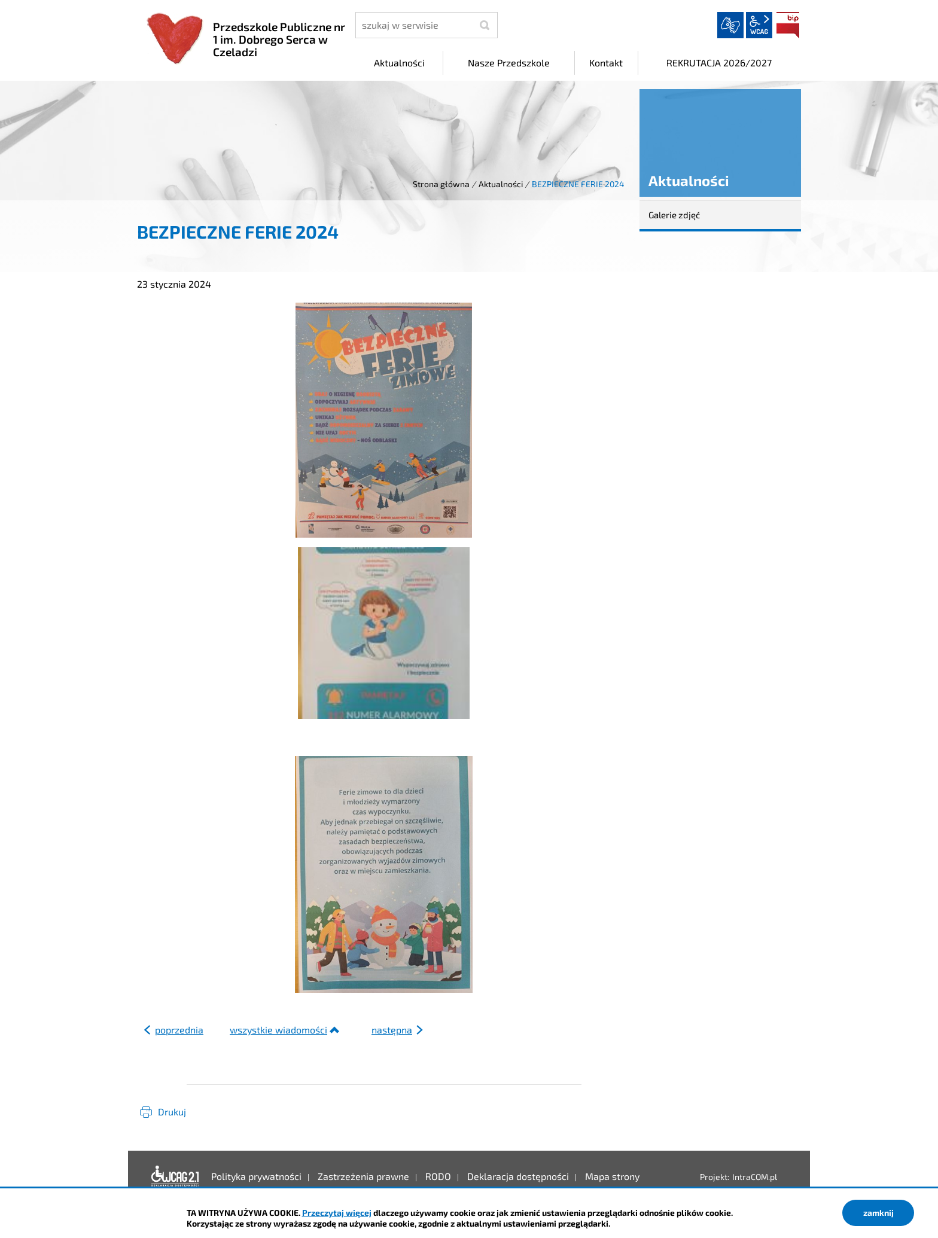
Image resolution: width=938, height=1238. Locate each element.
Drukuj (172, 1111)
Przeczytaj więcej (336, 1212)
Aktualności (501, 184)
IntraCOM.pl (754, 1176)
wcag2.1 (759, 25)
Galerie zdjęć (674, 214)
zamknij (878, 1212)
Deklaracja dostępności (175, 1176)
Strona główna (441, 184)
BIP (788, 25)
